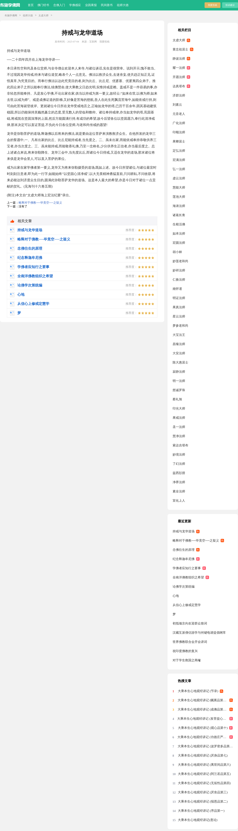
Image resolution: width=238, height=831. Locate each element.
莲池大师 (179, 196)
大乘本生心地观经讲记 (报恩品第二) (203, 801)
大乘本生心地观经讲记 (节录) (198, 691)
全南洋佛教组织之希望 (188, 577)
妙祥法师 (179, 270)
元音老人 (179, 114)
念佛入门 (59, 5)
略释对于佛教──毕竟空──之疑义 (40, 202)
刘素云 (177, 104)
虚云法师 (179, 178)
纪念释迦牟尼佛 (184, 559)
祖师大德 (123, 5)
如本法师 (179, 233)
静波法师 (179, 58)
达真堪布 (179, 86)
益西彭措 (179, 473)
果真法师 (179, 307)
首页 (31, 5)
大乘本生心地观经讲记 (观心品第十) (203, 728)
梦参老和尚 (180, 325)
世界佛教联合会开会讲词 (190, 641)
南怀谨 (177, 288)
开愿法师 (179, 77)
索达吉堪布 (180, 445)
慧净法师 (179, 436)
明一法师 (179, 381)
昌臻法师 (179, 344)
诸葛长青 (179, 215)
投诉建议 (230, 5)
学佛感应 (75, 5)
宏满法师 (179, 160)
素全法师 (179, 491)
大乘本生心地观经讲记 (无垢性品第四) (204, 783)
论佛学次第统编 (184, 586)
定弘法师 (179, 150)
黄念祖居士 (180, 49)
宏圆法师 (179, 242)
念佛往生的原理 (184, 549)
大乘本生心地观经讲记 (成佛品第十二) (204, 709)
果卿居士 (179, 141)
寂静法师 (179, 371)
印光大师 (179, 408)
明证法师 (179, 298)
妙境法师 (179, 454)
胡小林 (177, 252)
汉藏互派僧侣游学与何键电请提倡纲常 (199, 632)
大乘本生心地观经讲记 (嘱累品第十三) (204, 700)
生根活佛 (179, 224)
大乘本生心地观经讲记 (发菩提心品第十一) (205, 718)
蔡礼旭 (177, 399)
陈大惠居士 (180, 362)
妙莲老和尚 (180, 261)
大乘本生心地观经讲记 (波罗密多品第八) (205, 746)
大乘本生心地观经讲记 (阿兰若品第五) (204, 774)
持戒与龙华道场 (184, 531)
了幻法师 (179, 463)
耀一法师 (179, 67)
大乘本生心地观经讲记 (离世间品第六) (204, 764)
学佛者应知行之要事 (187, 568)
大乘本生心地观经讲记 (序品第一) (201, 810)
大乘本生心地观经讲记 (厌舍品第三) (203, 792)
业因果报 (91, 5)
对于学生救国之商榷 (187, 660)
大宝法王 (179, 335)
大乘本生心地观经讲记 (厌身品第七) (203, 755)
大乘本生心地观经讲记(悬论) (198, 820)
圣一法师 (179, 427)
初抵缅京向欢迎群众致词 (190, 623)
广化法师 (179, 123)
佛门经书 (43, 5)
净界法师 (179, 482)
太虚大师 (43, 15)
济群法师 (179, 95)
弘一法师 (179, 169)
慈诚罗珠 (179, 390)
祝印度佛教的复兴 (185, 651)
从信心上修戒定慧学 (187, 605)
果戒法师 (179, 417)
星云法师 (179, 316)
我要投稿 (212, 5)
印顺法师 (179, 132)
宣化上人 (179, 500)
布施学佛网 (11, 15)
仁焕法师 (179, 279)
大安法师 (179, 353)
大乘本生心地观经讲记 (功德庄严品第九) (205, 737)
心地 (176, 595)
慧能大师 (179, 187)
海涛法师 (179, 206)
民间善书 (107, 5)
